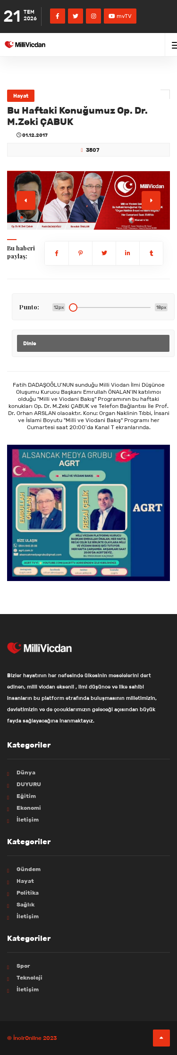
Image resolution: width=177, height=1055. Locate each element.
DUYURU (29, 784)
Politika (28, 892)
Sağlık (25, 904)
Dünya (26, 772)
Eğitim (26, 795)
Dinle (29, 343)
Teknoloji (29, 977)
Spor (23, 965)
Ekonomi (29, 807)
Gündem (29, 868)
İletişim (28, 819)
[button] (21, 217)
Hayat (20, 95)
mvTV (120, 15)
